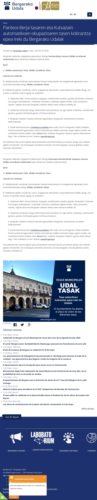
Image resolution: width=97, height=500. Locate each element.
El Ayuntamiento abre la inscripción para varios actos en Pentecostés (35, 365)
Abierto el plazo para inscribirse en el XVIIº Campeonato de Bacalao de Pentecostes (41, 389)
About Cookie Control (11, 477)
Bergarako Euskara (16, 451)
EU (71, 14)
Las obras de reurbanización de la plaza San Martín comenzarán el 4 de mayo (38, 404)
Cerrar (44, 477)
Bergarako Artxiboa (69, 451)
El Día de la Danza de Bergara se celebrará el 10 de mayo (29, 350)
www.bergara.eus (48, 136)
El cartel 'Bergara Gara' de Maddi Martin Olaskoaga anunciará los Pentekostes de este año (44, 344)
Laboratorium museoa (42, 450)
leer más (14, 497)
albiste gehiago (88, 408)
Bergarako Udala (20, 51)
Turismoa (91, 451)
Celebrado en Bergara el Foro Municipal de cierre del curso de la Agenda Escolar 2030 (41, 338)
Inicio (5, 23)
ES (75, 14)
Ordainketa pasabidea (40, 127)
